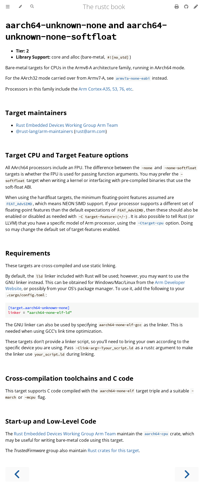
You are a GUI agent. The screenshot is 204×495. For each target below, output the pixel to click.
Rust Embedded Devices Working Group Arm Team (67, 125)
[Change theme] (20, 6)
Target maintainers (36, 112)
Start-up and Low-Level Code (50, 421)
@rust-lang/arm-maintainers (44, 131)
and (86, 30)
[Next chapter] (187, 474)
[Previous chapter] (17, 474)
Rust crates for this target (113, 450)
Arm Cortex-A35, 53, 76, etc (105, 89)
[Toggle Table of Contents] (7, 6)
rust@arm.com (90, 131)
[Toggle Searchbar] (32, 6)
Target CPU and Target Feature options (66, 155)
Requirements (27, 253)
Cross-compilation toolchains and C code (69, 378)
